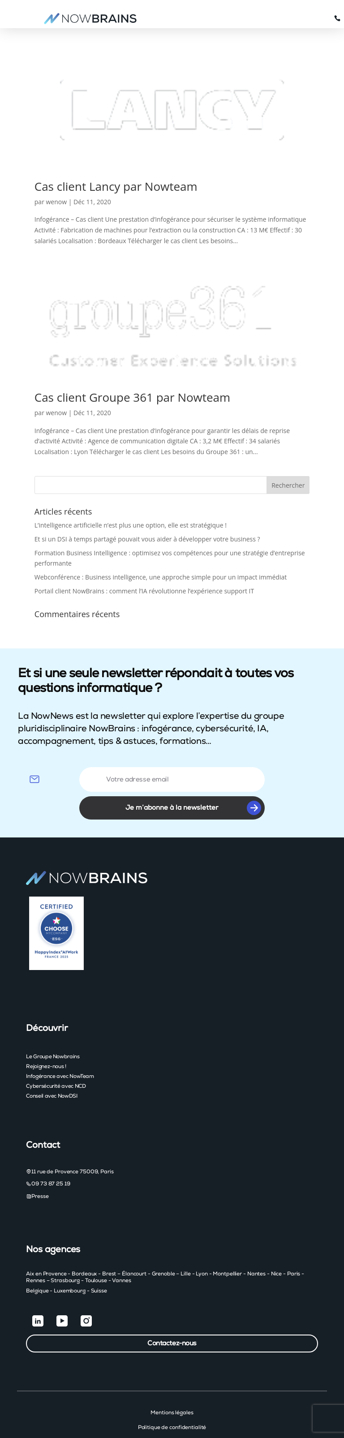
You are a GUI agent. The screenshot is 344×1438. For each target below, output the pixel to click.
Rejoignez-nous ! (46, 1038)
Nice (276, 1246)
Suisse (99, 1263)
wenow (56, 174)
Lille (185, 1246)
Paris (293, 1246)
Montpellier (227, 1246)
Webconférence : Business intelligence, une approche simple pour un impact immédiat (160, 549)
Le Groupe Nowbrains (52, 1028)
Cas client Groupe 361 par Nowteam (132, 369)
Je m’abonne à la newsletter (193, 780)
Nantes (256, 1246)
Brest (109, 1246)
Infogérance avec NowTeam (60, 1048)
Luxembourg (70, 1263)
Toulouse (96, 1252)
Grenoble (163, 1246)
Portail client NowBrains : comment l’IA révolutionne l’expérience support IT (144, 563)
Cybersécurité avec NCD (56, 1058)
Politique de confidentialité (172, 1399)
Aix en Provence (46, 1246)
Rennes (35, 1252)
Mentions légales (171, 1384)
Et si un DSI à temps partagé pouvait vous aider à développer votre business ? (147, 511)
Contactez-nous (172, 1315)
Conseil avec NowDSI (51, 1068)
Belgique (37, 1263)
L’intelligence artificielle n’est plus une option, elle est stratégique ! (130, 497)
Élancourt (134, 1246)
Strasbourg (65, 1252)
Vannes (121, 1252)
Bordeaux (84, 1246)
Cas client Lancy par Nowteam (116, 158)
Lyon (202, 1246)
